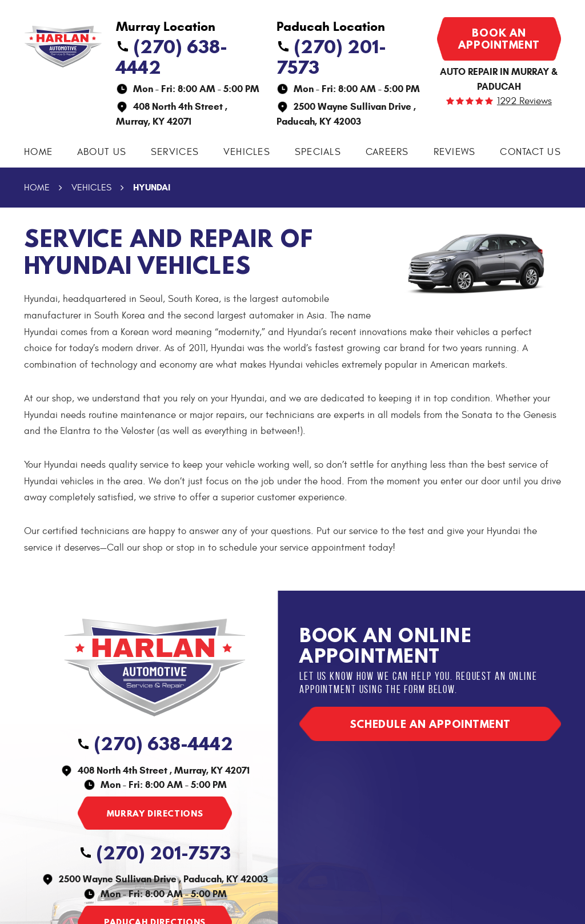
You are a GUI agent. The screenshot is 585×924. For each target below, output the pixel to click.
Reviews (455, 152)
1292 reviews (524, 101)
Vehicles (246, 152)
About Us (101, 152)
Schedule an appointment (430, 723)
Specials (318, 152)
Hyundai (151, 187)
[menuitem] (38, 152)
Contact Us (530, 152)
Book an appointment (498, 38)
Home (38, 152)
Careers (387, 152)
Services (175, 152)
